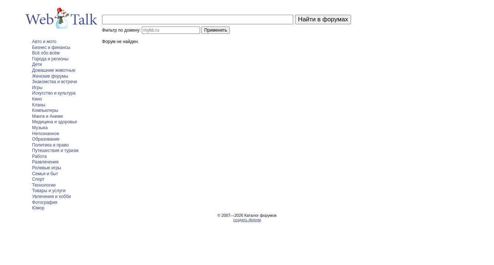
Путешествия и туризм (55, 150)
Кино (37, 99)
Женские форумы (50, 76)
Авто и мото (44, 41)
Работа (39, 156)
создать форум (247, 220)
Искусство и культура (54, 93)
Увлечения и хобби (51, 196)
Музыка (40, 127)
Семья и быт (45, 173)
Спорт (38, 179)
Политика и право (50, 145)
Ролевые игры (46, 167)
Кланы (38, 104)
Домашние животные (54, 70)
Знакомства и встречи (54, 81)
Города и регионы (50, 58)
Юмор (38, 208)
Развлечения (45, 162)
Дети (37, 64)
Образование (45, 139)
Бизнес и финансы (51, 47)
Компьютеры (45, 110)
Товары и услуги (49, 190)
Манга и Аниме (47, 116)
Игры (37, 87)
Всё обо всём (46, 53)
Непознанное (45, 133)
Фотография (44, 202)
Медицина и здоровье (54, 121)
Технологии (44, 185)
